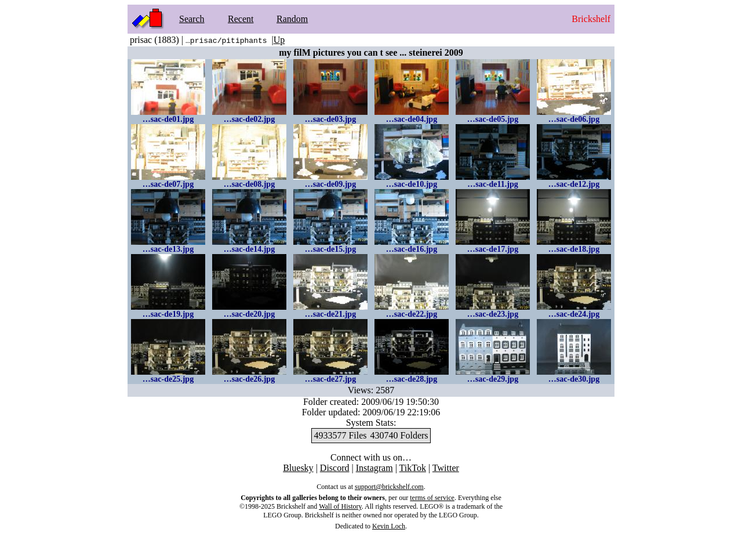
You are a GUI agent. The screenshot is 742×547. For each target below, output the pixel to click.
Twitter (445, 468)
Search (192, 19)
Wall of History (340, 506)
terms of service (432, 498)
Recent (240, 19)
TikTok (412, 468)
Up (279, 40)
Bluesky (298, 468)
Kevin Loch (388, 526)
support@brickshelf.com (389, 487)
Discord (335, 468)
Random (292, 19)
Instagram (374, 468)
